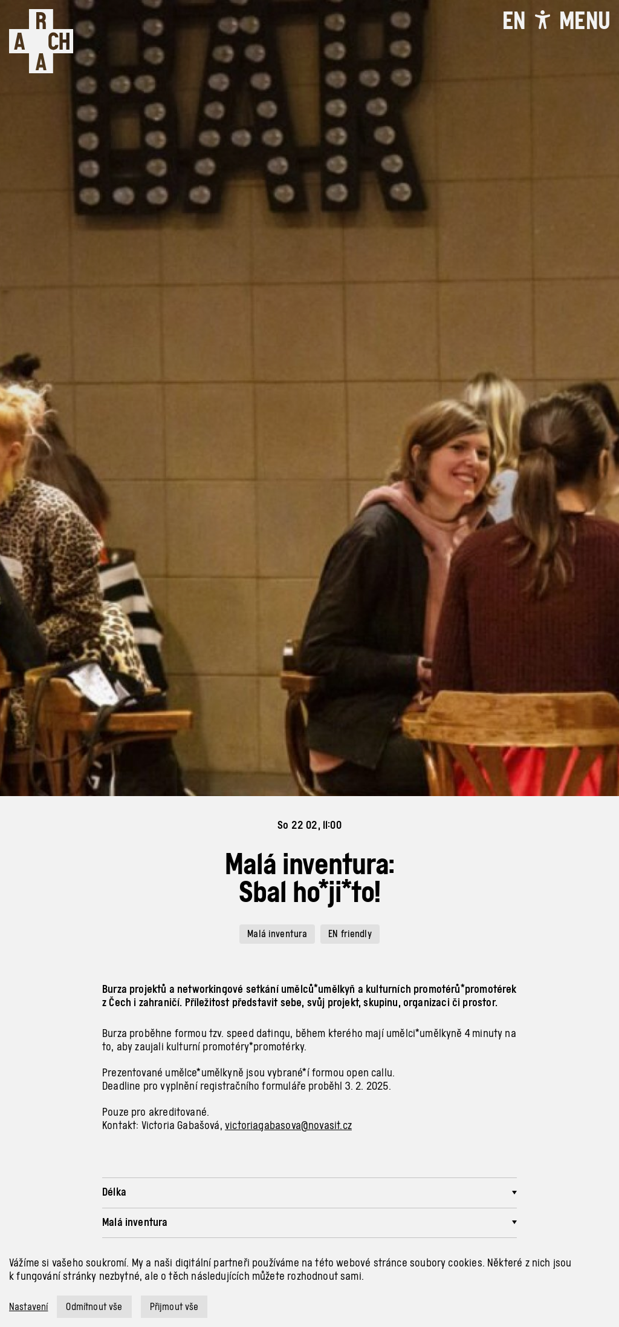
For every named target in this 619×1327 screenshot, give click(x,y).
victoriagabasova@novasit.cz (288, 1125)
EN (513, 20)
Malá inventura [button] (135, 1222)
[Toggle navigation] (584, 20)
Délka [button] (114, 1191)
